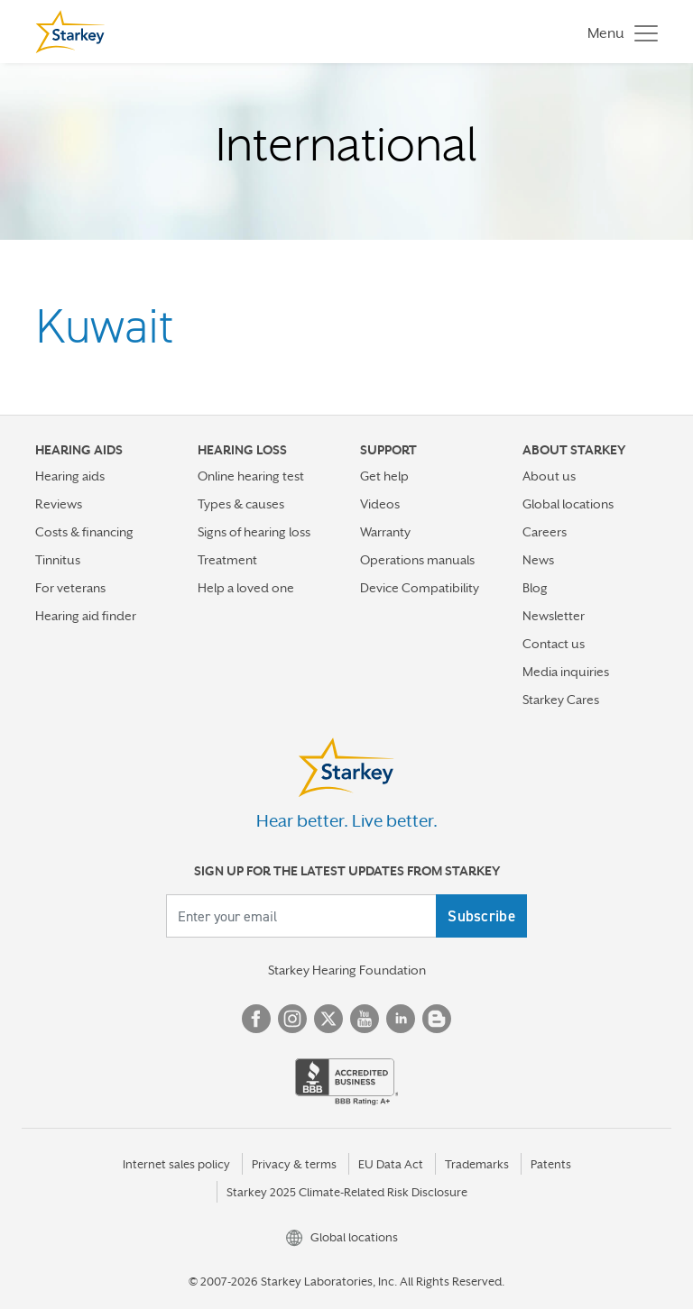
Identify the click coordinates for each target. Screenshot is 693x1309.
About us (549, 476)
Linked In (400, 1018)
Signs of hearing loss (254, 532)
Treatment (227, 560)
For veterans (70, 588)
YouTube (364, 1018)
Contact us (553, 643)
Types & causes (241, 504)
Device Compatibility (419, 588)
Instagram (292, 1018)
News (538, 560)
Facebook (256, 1018)
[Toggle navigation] (618, 32)
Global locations (568, 504)
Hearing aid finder (85, 616)
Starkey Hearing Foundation (347, 970)
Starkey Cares (560, 699)
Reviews (58, 504)
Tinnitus (57, 560)
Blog (535, 588)
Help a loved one (246, 588)
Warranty (385, 532)
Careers (544, 532)
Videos (380, 504)
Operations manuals (417, 560)
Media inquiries (565, 671)
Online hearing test (251, 476)
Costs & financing (84, 532)
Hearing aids (70, 476)
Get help (384, 476)
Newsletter (553, 616)
